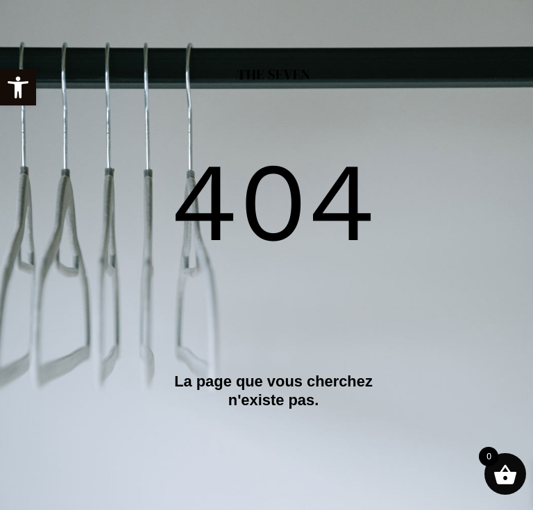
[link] (18, 87)
